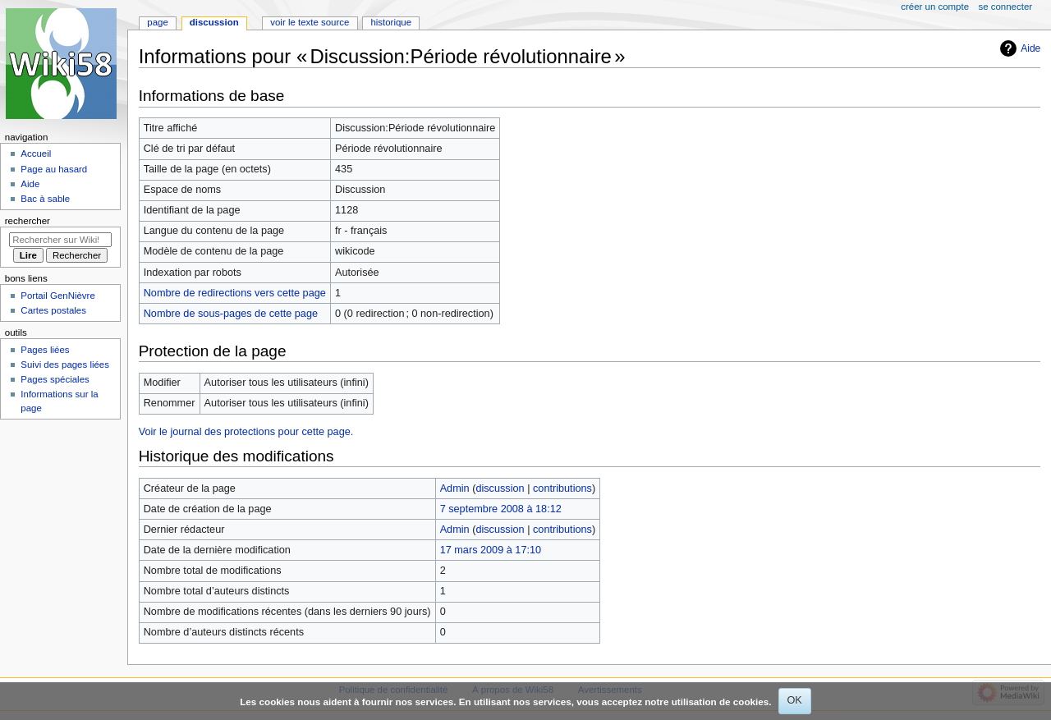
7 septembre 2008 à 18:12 (501, 509)
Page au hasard (54, 169)
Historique (390, 22)
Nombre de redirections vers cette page (235, 293)
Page (157, 22)
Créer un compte (935, 6)
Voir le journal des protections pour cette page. (246, 432)
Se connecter (1006, 6)
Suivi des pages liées (65, 364)
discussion (499, 488)
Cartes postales (53, 310)
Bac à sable (45, 199)
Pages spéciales (55, 379)
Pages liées (45, 350)
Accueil (36, 153)
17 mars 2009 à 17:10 (490, 550)
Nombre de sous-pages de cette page (231, 313)
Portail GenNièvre (57, 295)
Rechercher (27, 221)
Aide (1030, 48)
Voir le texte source (309, 22)
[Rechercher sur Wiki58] (60, 239)
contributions (562, 488)
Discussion (214, 22)
